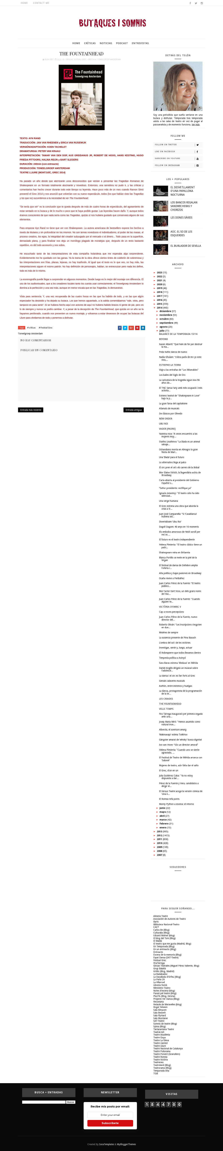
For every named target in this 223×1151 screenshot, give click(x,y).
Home (24, 3)
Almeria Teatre (160, 916)
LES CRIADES (166, 698)
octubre (164, 319)
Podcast (122, 43)
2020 (160, 284)
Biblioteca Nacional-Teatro (166, 924)
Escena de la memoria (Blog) (167, 954)
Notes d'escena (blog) (164, 990)
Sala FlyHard (159, 1015)
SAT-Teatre (158, 1021)
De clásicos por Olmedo (170, 413)
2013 (160, 831)
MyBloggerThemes (126, 1144)
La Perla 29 (159, 979)
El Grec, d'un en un (168, 770)
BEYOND (163, 339)
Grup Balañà (159, 968)
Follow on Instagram (178, 165)
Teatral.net (158, 1032)
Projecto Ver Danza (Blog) (166, 999)
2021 (160, 280)
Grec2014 (92, 59)
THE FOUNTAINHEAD (170, 703)
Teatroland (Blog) (162, 1065)
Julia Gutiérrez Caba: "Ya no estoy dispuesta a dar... (176, 777)
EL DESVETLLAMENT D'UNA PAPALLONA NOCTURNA (183, 191)
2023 (160, 272)
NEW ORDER (165, 418)
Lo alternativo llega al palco (172, 462)
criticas (69, 59)
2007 (160, 855)
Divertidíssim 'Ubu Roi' (170, 521)
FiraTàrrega (159, 963)
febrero (164, 823)
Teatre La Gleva (161, 1040)
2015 (160, 304)
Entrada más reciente (30, 410)
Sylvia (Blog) (159, 1026)
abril (162, 816)
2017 (160, 296)
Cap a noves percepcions (171, 611)
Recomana (158, 1001)
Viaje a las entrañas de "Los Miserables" (178, 369)
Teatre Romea (160, 1057)
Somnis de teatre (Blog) (165, 1023)
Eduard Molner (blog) (164, 935)
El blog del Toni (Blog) (164, 938)
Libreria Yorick (160, 985)
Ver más (196, 124)
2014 (160, 307)
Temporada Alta (161, 1070)
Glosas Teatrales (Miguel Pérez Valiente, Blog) (176, 965)
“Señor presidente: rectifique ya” (175, 488)
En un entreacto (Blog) (164, 949)
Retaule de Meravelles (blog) (167, 1004)
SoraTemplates (106, 1144)
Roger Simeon (160, 1007)
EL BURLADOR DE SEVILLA (186, 245)
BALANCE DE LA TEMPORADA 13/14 (178, 334)
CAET (156, 927)
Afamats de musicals (169, 408)
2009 (160, 847)
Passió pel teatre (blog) (164, 993)
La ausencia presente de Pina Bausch (177, 637)
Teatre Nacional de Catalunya (168, 1048)
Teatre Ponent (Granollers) (166, 1054)
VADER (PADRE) (167, 428)
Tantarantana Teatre (163, 1029)
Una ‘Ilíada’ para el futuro (171, 457)
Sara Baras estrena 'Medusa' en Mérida (178, 663)
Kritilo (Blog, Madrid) (163, 971)
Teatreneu (158, 1062)
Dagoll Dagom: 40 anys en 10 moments (179, 526)
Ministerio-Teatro (161, 988)
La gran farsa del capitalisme (173, 403)
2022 (160, 276)
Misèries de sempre (168, 632)
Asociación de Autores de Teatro (169, 919)
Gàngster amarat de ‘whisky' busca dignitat (180, 739)
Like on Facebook (178, 152)
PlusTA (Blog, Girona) (164, 996)
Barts (156, 921)
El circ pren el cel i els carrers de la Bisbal (179, 467)
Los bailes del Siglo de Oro (172, 375)
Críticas (90, 43)
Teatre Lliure (159, 1046)
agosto (164, 326)
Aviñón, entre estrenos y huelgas (175, 686)
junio (163, 808)
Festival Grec (80, 59)
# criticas (31, 327)
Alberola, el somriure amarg (172, 729)
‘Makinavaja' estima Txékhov (173, 734)
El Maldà (157, 941)
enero (163, 827)
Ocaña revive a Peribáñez (171, 578)
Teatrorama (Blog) (162, 1068)
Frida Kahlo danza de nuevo (173, 352)
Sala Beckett (159, 1012)
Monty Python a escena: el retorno (176, 804)
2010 (160, 843)
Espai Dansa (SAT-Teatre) (166, 957)
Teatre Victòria (160, 1059)
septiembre (167, 323)
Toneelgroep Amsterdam (109, 59)
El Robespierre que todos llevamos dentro (180, 652)
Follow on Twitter (178, 145)
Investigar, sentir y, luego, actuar (175, 647)
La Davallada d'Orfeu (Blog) (167, 977)
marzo (163, 819)
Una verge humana (168, 501)
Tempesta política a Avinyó (172, 657)
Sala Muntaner (160, 1018)
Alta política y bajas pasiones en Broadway (180, 573)
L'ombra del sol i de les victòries (174, 642)
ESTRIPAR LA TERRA (170, 365)
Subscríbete (110, 1123)
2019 (160, 288)
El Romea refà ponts (169, 799)
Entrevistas (140, 43)
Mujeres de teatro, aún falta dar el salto (179, 765)
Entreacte (158, 952)
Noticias (106, 43)
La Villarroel (159, 982)
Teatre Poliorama (161, 1051)
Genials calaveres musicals (172, 680)
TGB (155, 1073)
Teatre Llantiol (160, 1043)
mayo (163, 812)
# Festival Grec (45, 327)
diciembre (166, 311)
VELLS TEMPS (166, 709)
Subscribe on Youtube (178, 159)
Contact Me (41, 3)
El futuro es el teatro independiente (177, 539)
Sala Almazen (160, 1010)
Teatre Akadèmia (161, 1034)
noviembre (166, 315)
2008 (160, 851)
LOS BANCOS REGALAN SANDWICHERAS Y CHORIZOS (184, 206)
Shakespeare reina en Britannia (174, 552)
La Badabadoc (160, 974)
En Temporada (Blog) (164, 946)
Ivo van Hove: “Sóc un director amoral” (178, 744)
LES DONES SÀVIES (181, 217)
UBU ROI (163, 423)
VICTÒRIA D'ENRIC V (170, 606)
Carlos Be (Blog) (161, 930)
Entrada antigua (134, 410)
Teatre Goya (159, 1037)
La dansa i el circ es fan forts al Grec (177, 675)
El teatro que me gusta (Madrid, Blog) (172, 943)
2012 (160, 835)
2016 (160, 300)
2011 (160, 839)
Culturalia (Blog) (161, 932)
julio (162, 330)
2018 (160, 292)
